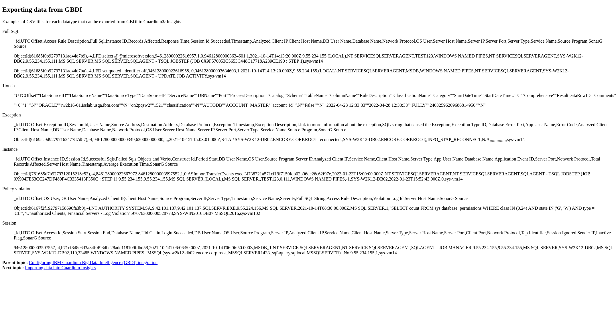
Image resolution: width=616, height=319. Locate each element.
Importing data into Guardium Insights (60, 267)
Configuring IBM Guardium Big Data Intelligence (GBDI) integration (93, 262)
